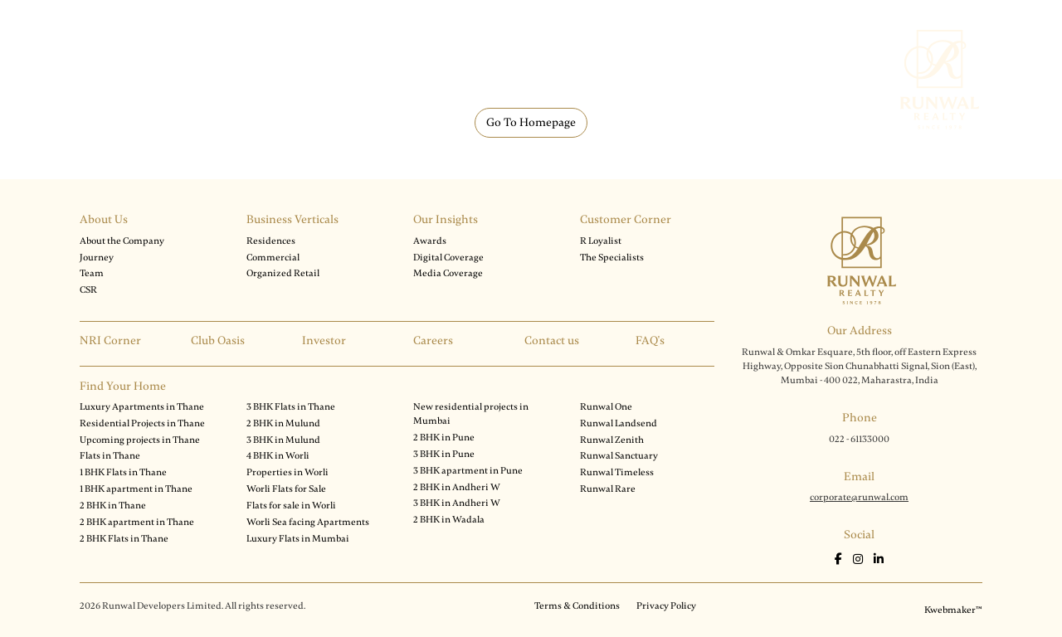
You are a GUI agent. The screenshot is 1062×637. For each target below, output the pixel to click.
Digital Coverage (448, 257)
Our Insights (445, 219)
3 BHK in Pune (444, 454)
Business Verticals (292, 219)
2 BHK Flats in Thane (124, 538)
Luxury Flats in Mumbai (297, 538)
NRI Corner (110, 340)
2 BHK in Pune (444, 437)
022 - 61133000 (859, 439)
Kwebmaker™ (953, 609)
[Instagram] (859, 559)
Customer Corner (625, 219)
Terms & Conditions (577, 605)
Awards (429, 240)
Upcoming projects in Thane (140, 439)
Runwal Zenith (612, 439)
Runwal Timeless (617, 472)
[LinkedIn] (879, 559)
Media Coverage (448, 273)
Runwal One (606, 406)
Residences (270, 240)
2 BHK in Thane (113, 505)
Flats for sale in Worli (291, 505)
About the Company (122, 240)
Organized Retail (282, 273)
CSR (88, 289)
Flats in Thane (110, 455)
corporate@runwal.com (859, 497)
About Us (104, 219)
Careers (433, 340)
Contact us (551, 340)
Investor (324, 340)
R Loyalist (600, 240)
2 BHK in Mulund (283, 423)
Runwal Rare (608, 488)
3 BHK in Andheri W (456, 502)
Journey (97, 257)
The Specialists (612, 257)
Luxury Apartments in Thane (142, 406)
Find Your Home (123, 386)
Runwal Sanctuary (619, 455)
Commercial (273, 257)
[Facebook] (840, 559)
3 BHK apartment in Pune (468, 470)
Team (92, 273)
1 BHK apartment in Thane (136, 488)
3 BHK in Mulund (283, 439)
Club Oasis (218, 340)
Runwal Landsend (618, 423)
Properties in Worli (287, 472)
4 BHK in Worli (277, 455)
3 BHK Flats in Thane (290, 406)
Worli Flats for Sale (286, 488)
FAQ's (650, 340)
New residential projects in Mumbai (471, 413)
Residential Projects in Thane (142, 423)
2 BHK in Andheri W (456, 487)
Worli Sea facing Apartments (307, 522)
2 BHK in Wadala (449, 519)
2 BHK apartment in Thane (137, 522)
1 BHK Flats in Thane (123, 472)
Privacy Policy (666, 605)
